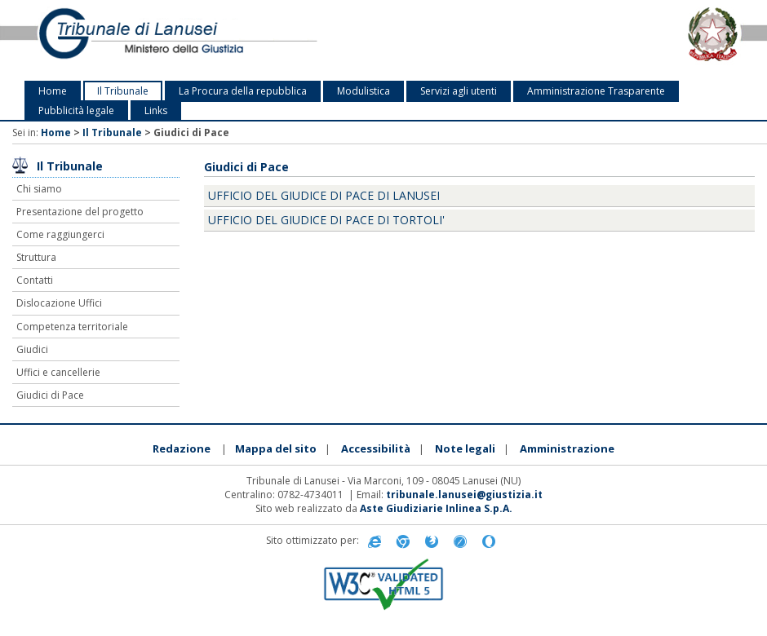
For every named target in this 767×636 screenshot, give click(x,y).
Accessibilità (375, 448)
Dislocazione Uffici (59, 303)
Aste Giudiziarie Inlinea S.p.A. (436, 508)
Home (52, 91)
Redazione (182, 448)
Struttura (36, 257)
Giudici (32, 349)
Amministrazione (567, 448)
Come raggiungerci (60, 234)
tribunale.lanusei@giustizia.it (464, 494)
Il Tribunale (123, 91)
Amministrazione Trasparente (596, 91)
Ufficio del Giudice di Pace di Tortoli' (326, 219)
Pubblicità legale (76, 110)
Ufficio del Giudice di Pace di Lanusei (324, 195)
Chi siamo (39, 189)
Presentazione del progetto (80, 212)
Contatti (34, 280)
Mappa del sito (276, 448)
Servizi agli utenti (458, 91)
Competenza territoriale (72, 326)
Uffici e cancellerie (58, 372)
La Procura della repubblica (243, 91)
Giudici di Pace (50, 395)
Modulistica (363, 91)
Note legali (465, 448)
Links (155, 110)
